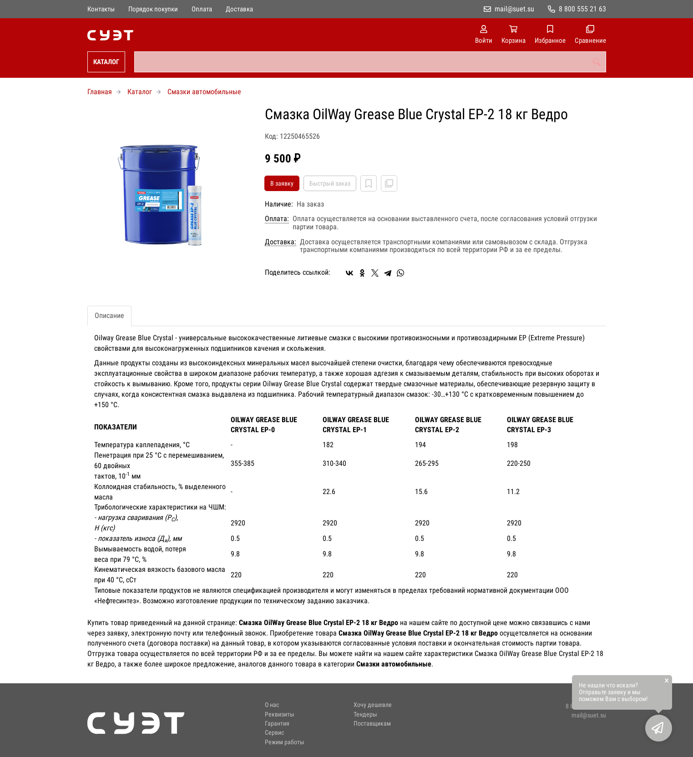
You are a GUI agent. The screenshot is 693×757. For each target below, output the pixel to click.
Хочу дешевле (373, 704)
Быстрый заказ (329, 183)
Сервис (274, 732)
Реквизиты (279, 714)
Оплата (202, 9)
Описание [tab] (109, 315)
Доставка (239, 9)
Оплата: (277, 219)
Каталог (106, 62)
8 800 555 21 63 (582, 9)
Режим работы (284, 742)
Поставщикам (372, 723)
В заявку (281, 183)
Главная (99, 91)
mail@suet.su (514, 9)
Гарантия (277, 723)
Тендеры (365, 714)
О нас (272, 704)
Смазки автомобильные (204, 91)
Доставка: (280, 242)
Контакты (101, 9)
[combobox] (370, 61)
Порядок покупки (153, 9)
